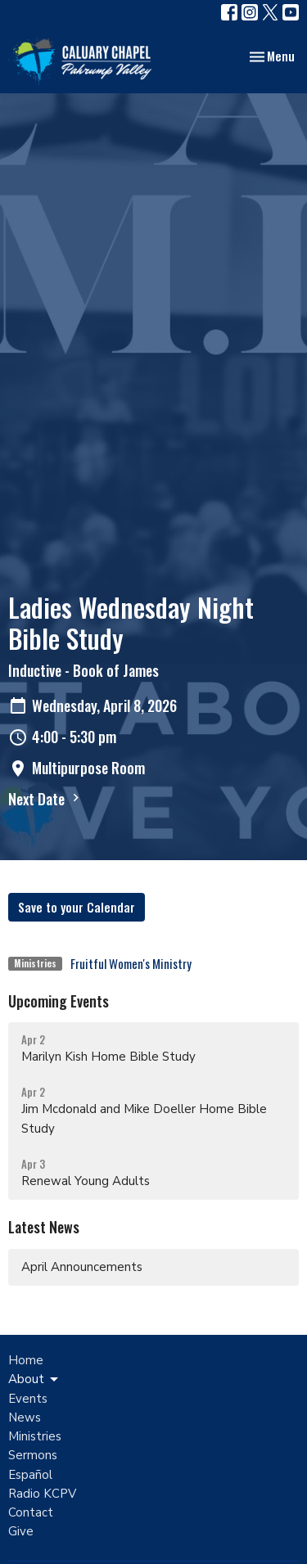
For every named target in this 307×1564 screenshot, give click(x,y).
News (24, 1417)
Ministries (34, 1436)
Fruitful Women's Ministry (131, 963)
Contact (30, 1512)
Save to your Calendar (76, 907)
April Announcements (81, 1267)
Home (25, 1360)
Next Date (46, 798)
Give (21, 1531)
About (34, 1379)
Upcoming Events (58, 1001)
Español (30, 1475)
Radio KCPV (42, 1493)
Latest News (43, 1226)
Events (27, 1398)
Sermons (32, 1455)
